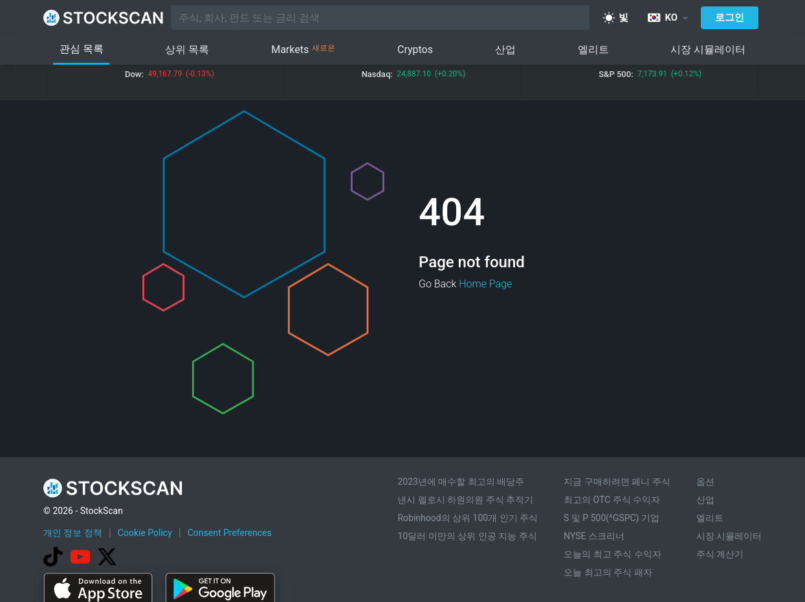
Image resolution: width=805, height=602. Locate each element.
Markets (303, 50)
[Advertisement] (402, 565)
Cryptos (415, 49)
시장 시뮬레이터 (707, 49)
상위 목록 (187, 49)
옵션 (705, 481)
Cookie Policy (145, 533)
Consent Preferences (230, 533)
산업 (505, 49)
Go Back (437, 284)
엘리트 (593, 49)
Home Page (485, 284)
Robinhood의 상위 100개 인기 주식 (467, 518)
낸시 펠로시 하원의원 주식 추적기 (465, 500)
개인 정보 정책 (72, 533)
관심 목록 (82, 49)
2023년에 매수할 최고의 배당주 (460, 481)
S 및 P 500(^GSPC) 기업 (611, 518)
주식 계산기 (720, 554)
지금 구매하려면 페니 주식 (617, 481)
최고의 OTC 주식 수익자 (612, 500)
